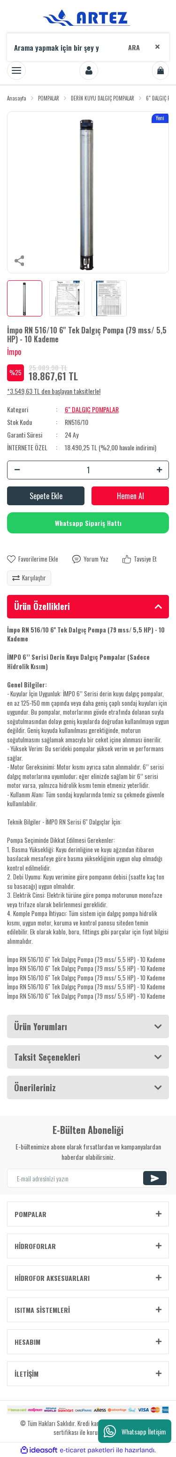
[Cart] (160, 70)
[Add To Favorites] (32, 559)
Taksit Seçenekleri (47, 1057)
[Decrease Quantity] (17, 470)
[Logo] (88, 16)
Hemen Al (130, 495)
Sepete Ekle (46, 495)
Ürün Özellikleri (42, 606)
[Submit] (155, 1178)
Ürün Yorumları (40, 1026)
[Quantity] (88, 470)
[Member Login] (88, 70)
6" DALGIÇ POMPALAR (92, 409)
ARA (134, 47)
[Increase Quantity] (159, 470)
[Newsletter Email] (88, 1178)
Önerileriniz (35, 1087)
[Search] (88, 47)
